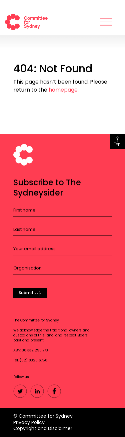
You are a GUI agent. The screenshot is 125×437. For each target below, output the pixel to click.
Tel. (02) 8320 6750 (30, 360)
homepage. (64, 90)
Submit (26, 293)
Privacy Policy (29, 422)
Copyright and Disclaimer (42, 428)
